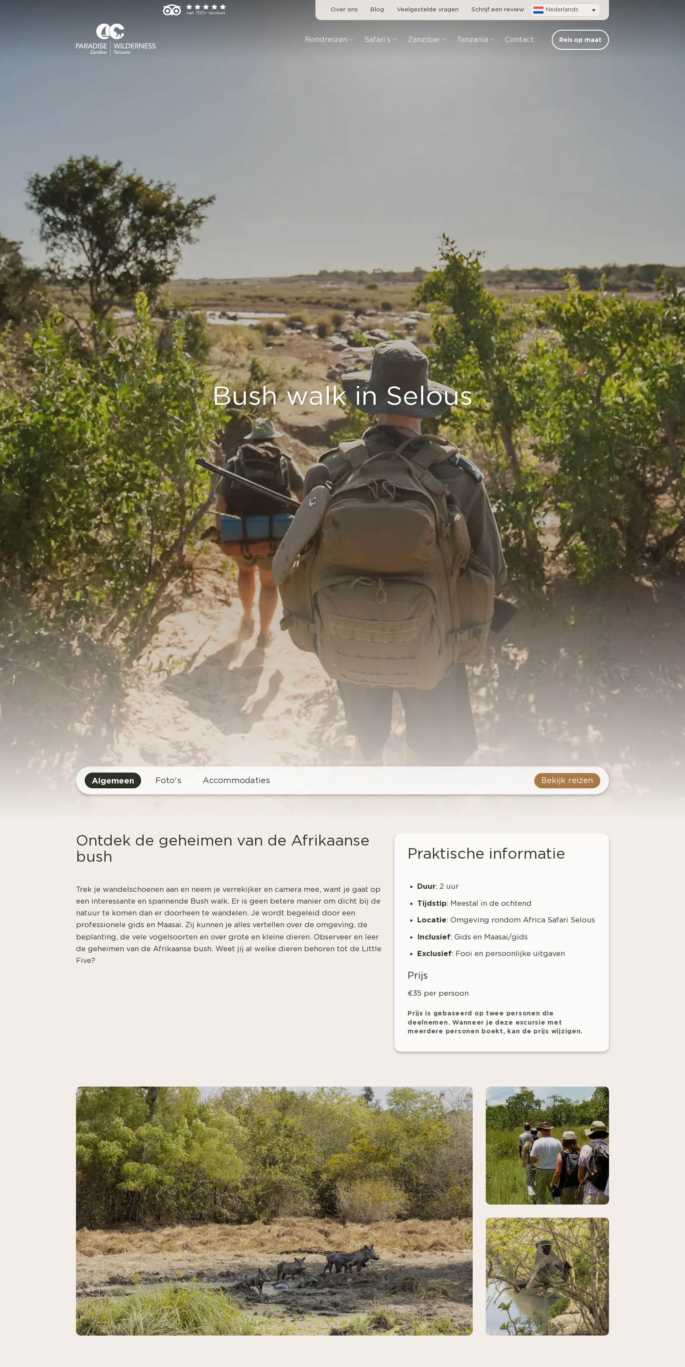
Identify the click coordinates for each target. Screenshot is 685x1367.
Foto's (168, 781)
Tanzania (475, 39)
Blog (377, 10)
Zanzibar (427, 39)
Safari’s (380, 39)
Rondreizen (329, 39)
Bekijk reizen (567, 781)
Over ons (344, 10)
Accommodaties (236, 781)
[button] (565, 10)
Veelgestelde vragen (428, 10)
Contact (519, 39)
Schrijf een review (497, 10)
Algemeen (113, 780)
